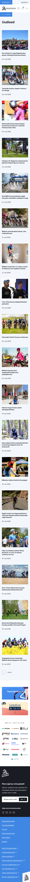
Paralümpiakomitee (8, 852)
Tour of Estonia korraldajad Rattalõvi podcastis (14, 303)
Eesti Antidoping (7, 856)
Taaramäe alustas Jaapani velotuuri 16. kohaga (14, 89)
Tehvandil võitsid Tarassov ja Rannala (15, 337)
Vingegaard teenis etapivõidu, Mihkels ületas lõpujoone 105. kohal (14, 659)
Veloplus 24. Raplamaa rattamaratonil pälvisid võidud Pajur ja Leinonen (15, 162)
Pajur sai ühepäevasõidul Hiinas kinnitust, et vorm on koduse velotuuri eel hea (13, 552)
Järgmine (9, 672)
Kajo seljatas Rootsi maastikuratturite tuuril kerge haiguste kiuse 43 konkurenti (15, 445)
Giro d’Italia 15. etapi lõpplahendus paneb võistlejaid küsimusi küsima (14, 54)
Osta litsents (6, 837)
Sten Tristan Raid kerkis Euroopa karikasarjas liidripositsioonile (13, 589)
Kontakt (4, 841)
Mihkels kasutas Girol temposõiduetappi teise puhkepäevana (10, 372)
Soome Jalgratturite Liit (9, 877)
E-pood (4, 829)
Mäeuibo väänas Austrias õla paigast (14, 480)
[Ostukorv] (22, 8)
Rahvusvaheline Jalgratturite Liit (12, 860)
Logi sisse (24, 2)
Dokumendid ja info (8, 833)
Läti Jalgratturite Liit (8, 869)
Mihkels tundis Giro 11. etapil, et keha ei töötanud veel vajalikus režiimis (14, 267)
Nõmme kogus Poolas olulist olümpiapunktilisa (12, 408)
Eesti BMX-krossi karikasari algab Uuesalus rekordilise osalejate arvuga (15, 197)
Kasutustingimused (8, 821)
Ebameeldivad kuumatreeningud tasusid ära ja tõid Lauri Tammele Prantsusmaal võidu (13, 125)
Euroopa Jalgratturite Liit (10, 864)
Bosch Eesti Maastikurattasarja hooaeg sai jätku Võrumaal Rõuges (14, 624)
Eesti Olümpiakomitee (9, 848)
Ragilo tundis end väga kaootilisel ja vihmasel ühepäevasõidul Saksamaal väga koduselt (14, 515)
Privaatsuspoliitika (8, 825)
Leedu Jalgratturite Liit (9, 873)
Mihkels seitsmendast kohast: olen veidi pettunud (14, 232)
